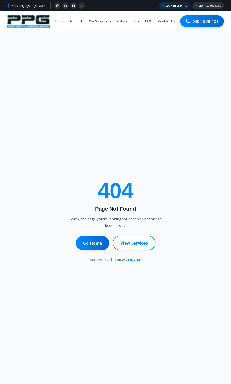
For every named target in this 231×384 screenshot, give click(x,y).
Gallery (122, 21)
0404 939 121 (132, 260)
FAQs (149, 21)
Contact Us (166, 21)
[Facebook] (57, 5)
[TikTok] (82, 5)
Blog (135, 21)
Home (59, 21)
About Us (76, 21)
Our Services (100, 21)
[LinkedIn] (73, 5)
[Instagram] (65, 5)
